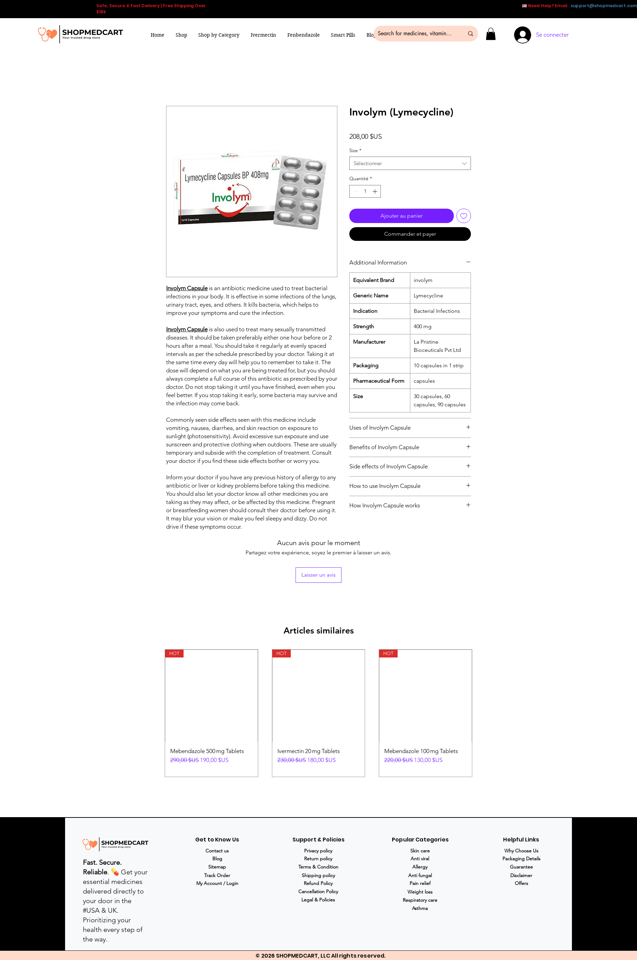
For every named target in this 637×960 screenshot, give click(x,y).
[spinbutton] (365, 191)
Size (355, 150)
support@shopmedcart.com (604, 6)
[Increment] (375, 191)
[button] (219, 35)
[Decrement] (354, 191)
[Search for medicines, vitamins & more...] (416, 33)
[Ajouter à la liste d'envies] (464, 216)
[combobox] (410, 163)
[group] (318, 713)
